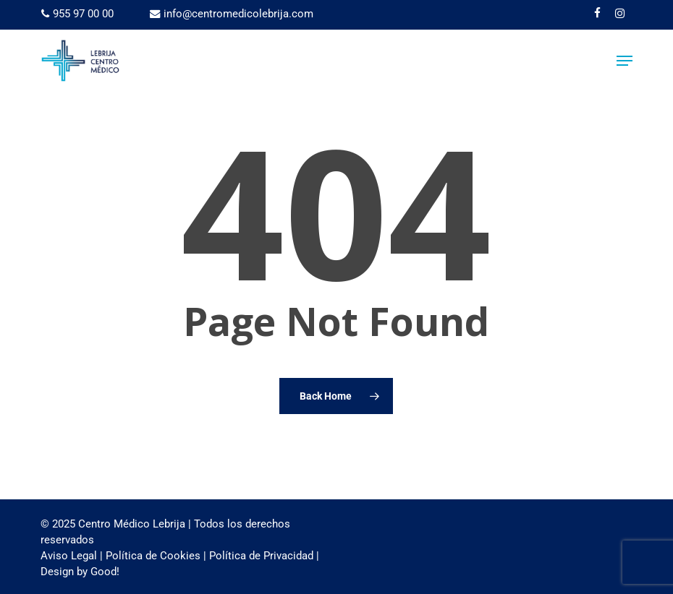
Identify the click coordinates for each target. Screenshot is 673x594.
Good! (104, 571)
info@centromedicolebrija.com (231, 13)
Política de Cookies (153, 555)
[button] (624, 60)
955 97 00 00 (77, 13)
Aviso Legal (69, 555)
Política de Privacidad (261, 555)
